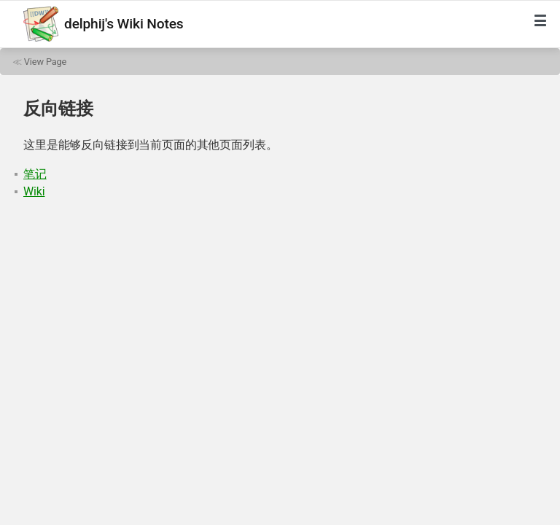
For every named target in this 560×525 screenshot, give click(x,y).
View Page (45, 61)
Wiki (33, 191)
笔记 (35, 174)
